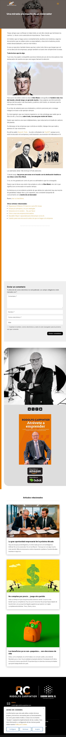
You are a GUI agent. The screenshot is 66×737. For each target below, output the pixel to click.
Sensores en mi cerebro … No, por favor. (22, 211)
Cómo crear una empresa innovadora (21, 213)
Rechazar (25, 729)
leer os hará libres (18, 198)
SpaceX (20, 132)
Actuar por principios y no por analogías (22, 208)
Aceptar (37, 729)
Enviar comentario (55, 333)
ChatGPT (47, 132)
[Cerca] (43, 708)
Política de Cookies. (21, 724)
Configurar (12, 729)
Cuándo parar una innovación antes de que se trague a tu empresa (31, 218)
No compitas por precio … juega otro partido (27, 596)
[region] (24, 720)
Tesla (25, 132)
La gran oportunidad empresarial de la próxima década (31, 541)
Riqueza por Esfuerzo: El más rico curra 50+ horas (25, 206)
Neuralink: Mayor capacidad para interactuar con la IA (26, 216)
